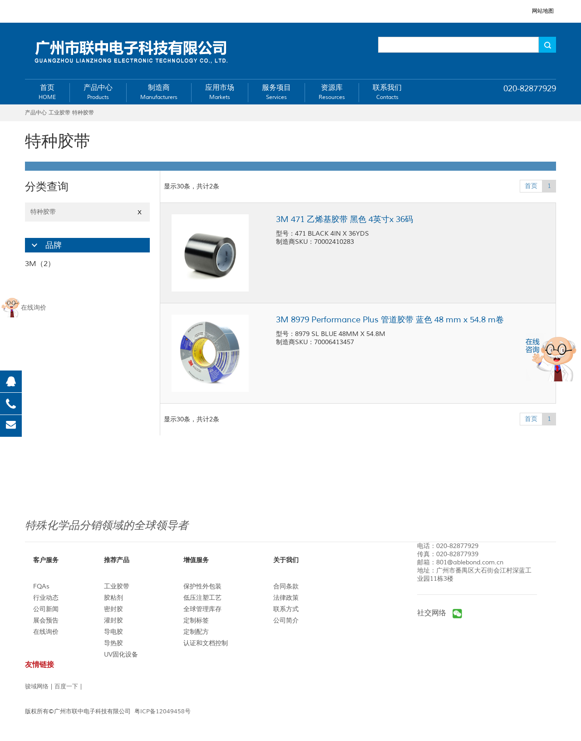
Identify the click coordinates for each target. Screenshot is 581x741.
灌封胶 (113, 620)
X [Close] (140, 212)
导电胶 (113, 632)
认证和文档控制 (205, 643)
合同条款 (286, 586)
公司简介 (286, 620)
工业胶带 (116, 586)
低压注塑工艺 (202, 598)
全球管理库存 (202, 609)
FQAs (41, 586)
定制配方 (196, 632)
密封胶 (113, 609)
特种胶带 (87, 212)
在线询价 (46, 632)
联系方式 (286, 609)
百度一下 (66, 686)
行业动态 (46, 598)
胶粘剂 (113, 598)
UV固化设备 (121, 654)
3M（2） (40, 263)
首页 (531, 186)
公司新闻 (46, 609)
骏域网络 (37, 686)
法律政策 (286, 598)
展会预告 (46, 620)
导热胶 (113, 643)
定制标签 (196, 620)
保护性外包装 (202, 586)
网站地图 (543, 11)
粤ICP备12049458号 (162, 711)
